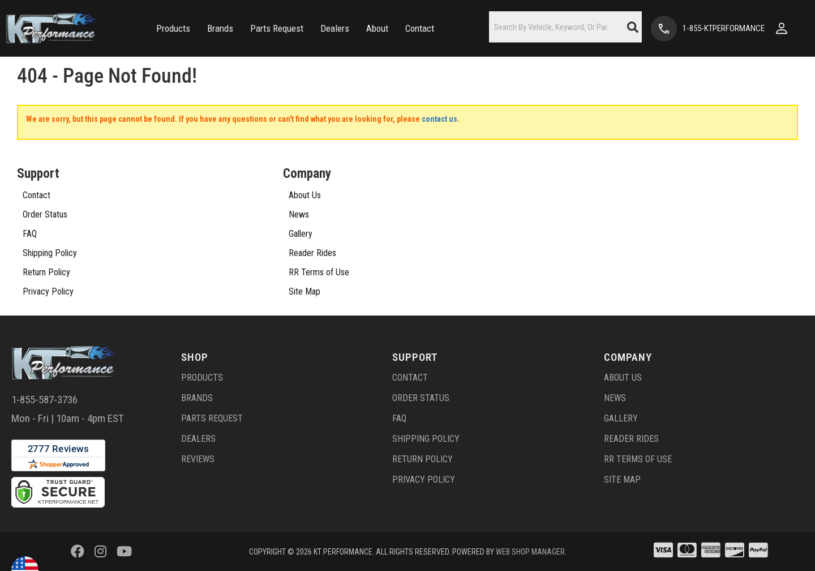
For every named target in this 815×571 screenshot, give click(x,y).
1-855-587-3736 (44, 399)
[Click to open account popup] (781, 28)
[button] (173, 28)
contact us (439, 118)
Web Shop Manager (530, 551)
